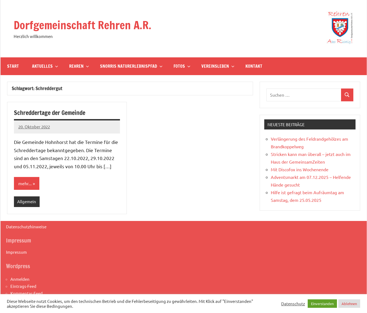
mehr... (25, 183)
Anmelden (20, 279)
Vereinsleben (217, 66)
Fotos (182, 66)
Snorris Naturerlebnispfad (131, 66)
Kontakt (253, 66)
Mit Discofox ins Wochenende (299, 169)
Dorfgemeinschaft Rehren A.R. (82, 25)
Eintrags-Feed (23, 286)
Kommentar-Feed (26, 293)
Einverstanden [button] (322, 303)
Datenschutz (293, 303)
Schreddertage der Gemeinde (49, 112)
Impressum (16, 252)
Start (13, 66)
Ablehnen (349, 303)
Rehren (79, 66)
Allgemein (26, 201)
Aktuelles (45, 66)
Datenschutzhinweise (26, 226)
